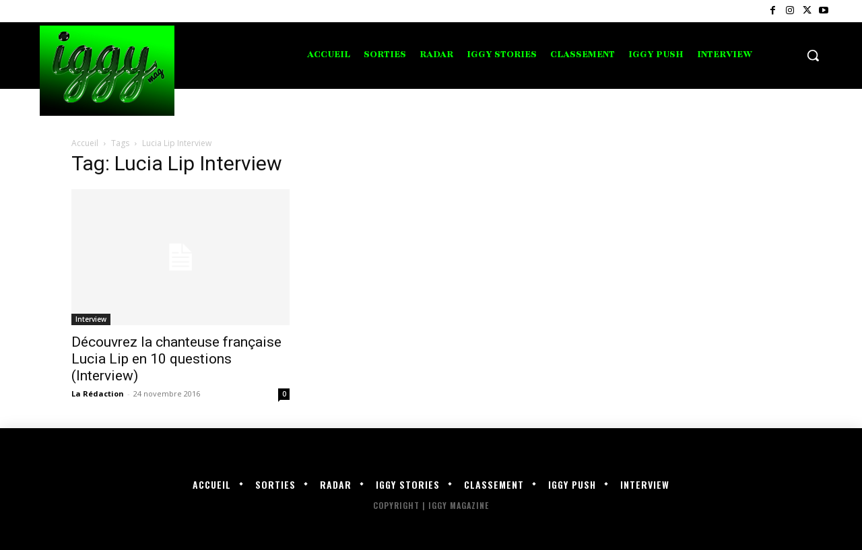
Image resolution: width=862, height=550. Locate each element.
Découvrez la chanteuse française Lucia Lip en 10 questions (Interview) (176, 359)
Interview (90, 319)
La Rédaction (97, 393)
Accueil (84, 143)
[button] (812, 55)
